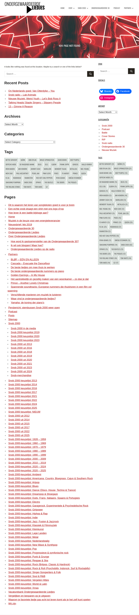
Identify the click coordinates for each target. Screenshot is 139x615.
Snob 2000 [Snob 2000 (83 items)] (28, 182)
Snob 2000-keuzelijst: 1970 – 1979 (27, 447)
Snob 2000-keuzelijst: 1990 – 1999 (27, 455)
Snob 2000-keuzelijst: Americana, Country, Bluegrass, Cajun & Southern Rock (50, 478)
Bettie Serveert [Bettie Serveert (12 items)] (11, 159)
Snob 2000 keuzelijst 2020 (25, 336)
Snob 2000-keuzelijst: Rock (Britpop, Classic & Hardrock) (39, 564)
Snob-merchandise (21, 375)
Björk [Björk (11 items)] (23, 159)
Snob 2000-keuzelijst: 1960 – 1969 (27, 443)
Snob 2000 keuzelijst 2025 (22, 408)
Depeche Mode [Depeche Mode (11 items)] (11, 164)
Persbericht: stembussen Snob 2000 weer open (34, 307)
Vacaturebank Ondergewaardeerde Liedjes (31, 592)
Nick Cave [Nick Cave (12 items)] (9, 173)
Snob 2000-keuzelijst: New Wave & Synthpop (32, 545)
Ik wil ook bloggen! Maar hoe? (27, 245)
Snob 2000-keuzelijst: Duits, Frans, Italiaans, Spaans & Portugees (44, 498)
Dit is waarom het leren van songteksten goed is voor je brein (41, 205)
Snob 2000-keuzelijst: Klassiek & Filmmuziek (32, 525)
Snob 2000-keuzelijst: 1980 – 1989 (27, 451)
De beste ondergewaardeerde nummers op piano (37, 271)
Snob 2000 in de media (23, 328)
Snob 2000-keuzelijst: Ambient (24, 474)
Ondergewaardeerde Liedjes (23, 232)
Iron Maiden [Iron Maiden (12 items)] (10, 168)
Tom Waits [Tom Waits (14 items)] (27, 186)
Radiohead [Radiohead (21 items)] (17, 177)
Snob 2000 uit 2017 (18, 427)
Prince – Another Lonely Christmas (29, 283)
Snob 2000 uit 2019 (21, 356)
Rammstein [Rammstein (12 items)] (29, 177)
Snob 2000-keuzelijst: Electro (24, 502)
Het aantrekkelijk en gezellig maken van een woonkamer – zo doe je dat (50, 279)
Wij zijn (12, 603)
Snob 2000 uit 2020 (21, 359)
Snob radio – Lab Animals (22, 94)
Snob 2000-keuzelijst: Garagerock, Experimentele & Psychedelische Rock (48, 505)
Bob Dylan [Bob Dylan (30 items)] (32, 159)
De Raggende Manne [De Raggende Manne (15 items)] (27, 164)
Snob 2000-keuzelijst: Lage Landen (27, 533)
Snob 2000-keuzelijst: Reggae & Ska (28, 560)
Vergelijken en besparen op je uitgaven (29, 595)
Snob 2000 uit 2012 (18, 415)
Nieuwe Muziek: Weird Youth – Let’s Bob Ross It (34, 98)
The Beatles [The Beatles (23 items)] (49, 182)
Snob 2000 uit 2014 (18, 419)
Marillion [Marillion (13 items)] (47, 168)
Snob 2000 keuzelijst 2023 (25, 340)
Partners (128, 8)
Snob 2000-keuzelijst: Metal (23, 537)
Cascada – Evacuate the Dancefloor (30, 263)
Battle (104, 133)
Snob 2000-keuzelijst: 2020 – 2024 (27, 466)
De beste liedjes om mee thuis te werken (33, 267)
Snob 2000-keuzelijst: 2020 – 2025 (27, 470)
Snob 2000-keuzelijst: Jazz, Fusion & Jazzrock (33, 521)
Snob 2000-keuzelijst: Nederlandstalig (28, 541)
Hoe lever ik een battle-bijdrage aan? (28, 212)
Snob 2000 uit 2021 (21, 363)
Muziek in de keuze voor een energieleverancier (34, 220)
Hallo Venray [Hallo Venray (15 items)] (87, 164)
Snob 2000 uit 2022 (18, 431)
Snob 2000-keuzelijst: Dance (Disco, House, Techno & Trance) (42, 490)
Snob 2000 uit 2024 (21, 371)
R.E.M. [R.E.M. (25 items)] (8, 177)
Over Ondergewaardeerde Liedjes (26, 236)
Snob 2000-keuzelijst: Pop (22, 548)
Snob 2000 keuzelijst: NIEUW (24, 411)
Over (72, 8)
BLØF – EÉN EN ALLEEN (25, 259)
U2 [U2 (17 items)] (47, 186)
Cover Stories (108, 136)
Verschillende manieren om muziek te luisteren (36, 294)
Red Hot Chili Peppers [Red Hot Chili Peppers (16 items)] (44, 177)
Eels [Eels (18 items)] (46, 164)
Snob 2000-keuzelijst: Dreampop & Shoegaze (33, 494)
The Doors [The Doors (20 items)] (61, 182)
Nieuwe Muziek (109, 150)
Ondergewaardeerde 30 (100, 8)
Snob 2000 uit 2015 (18, 423)
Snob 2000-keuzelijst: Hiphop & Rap (28, 513)
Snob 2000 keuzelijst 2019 (25, 332)
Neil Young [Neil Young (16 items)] (85, 168)
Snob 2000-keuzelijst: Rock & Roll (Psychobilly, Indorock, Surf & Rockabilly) (49, 568)
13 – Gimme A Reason (20, 106)
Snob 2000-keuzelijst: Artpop (23, 482)
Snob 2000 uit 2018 (21, 352)
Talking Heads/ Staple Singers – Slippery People (34, 102)
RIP (103, 139)
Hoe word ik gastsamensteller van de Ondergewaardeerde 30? (45, 241)
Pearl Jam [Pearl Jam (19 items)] (35, 173)
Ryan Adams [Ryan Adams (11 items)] (60, 177)
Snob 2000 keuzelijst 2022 (22, 400)
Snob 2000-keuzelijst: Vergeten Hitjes (28, 580)
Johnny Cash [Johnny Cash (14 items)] (35, 168)
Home (63, 8)
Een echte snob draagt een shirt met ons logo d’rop (36, 208)
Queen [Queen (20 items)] (83, 173)
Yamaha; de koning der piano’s (27, 302)
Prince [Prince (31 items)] (75, 173)
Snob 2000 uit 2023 (21, 367)
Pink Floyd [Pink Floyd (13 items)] (47, 173)
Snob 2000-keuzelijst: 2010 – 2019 (27, 462)
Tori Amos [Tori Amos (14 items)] (38, 186)
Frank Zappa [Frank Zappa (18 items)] (64, 164)
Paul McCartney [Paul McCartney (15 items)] (22, 173)
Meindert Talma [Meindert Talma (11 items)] (60, 168)
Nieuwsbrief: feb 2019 (20, 224)
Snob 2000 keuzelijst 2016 (22, 388)
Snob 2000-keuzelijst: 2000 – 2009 (27, 459)
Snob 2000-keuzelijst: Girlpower (25, 509)
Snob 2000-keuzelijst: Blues (23, 486)
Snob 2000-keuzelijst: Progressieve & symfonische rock (38, 552)
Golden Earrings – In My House (28, 275)
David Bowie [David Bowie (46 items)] (62, 159)
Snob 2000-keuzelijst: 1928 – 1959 (27, 439)
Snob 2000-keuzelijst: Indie (23, 517)
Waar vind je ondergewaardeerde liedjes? (33, 298)
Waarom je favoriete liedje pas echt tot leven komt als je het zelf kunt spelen (49, 599)
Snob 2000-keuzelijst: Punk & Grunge (28, 556)
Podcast (117, 8)
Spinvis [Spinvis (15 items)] (38, 182)
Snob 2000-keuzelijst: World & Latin (27, 584)
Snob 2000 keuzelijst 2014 (22, 384)
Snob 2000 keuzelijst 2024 (22, 404)
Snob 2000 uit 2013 (21, 344)
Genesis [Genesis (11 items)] (75, 164)
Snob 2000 (83, 8)
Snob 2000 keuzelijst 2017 (22, 392)
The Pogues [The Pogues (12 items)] (72, 182)
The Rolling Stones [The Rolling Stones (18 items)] (13, 186)
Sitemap (12, 319)
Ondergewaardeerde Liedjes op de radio (32, 249)
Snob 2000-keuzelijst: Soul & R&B (26, 576)
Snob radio (107, 143)
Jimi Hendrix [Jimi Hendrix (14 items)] (22, 168)
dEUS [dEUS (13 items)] (40, 164)
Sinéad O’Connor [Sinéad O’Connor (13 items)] (75, 177)
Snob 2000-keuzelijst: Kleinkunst (26, 529)
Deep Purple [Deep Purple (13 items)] (74, 159)
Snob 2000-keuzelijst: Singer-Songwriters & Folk (34, 572)
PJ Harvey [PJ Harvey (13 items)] (65, 173)
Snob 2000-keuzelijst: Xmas (23, 588)
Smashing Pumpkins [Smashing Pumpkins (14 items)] (13, 182)
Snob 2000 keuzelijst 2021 (22, 396)
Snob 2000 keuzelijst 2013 (22, 380)
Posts (11, 315)
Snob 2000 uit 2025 (18, 435)
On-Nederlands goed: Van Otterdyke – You (31, 91)
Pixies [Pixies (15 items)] (56, 173)
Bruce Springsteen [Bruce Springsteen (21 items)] (47, 159)
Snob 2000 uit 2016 (21, 348)
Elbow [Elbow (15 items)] (54, 164)
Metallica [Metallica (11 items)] (73, 168)
